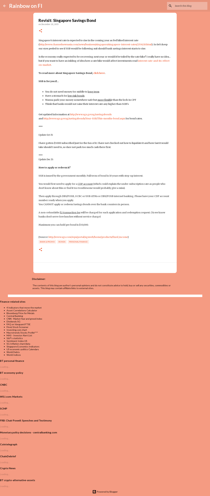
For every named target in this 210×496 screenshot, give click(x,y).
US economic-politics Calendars (23, 349)
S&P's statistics (15, 338)
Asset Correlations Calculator (22, 310)
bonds (62, 241)
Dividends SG (13, 321)
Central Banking (15, 316)
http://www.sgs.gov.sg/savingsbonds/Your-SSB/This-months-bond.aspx (84, 118)
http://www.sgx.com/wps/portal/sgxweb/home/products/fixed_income (88, 237)
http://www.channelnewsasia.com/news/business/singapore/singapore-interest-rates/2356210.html (96, 44)
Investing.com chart (17, 329)
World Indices (14, 354)
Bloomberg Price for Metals (20, 313)
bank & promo (47, 241)
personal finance (78, 241)
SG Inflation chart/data (18, 343)
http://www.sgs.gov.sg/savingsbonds (91, 114)
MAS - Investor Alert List (19, 335)
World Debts (13, 352)
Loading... (5, 366)
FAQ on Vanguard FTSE (19, 324)
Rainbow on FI (25, 6)
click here (99, 73)
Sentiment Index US (17, 341)
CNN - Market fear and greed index (24, 318)
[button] (40, 31)
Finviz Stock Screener (17, 327)
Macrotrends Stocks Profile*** (22, 332)
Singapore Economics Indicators (23, 346)
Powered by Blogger (105, 491)
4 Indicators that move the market (24, 307)
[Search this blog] (190, 6)
